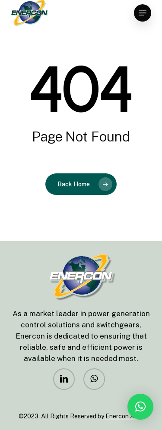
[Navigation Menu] (142, 13)
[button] (140, 407)
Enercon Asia (123, 416)
